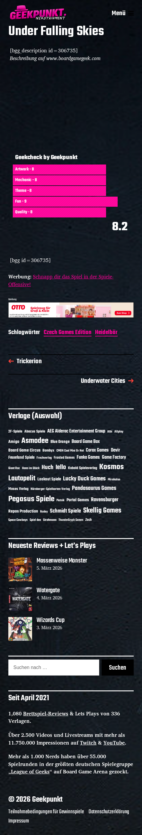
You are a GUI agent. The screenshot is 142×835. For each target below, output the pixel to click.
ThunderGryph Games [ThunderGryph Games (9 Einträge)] (71, 520)
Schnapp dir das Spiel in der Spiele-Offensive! (60, 280)
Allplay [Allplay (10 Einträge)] (118, 431)
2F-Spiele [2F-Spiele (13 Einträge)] (15, 432)
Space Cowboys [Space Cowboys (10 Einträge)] (18, 520)
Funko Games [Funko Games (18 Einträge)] (88, 457)
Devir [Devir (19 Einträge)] (115, 450)
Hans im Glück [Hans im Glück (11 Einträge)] (31, 468)
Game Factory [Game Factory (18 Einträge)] (114, 457)
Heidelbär (106, 333)
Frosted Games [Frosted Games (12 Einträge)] (64, 457)
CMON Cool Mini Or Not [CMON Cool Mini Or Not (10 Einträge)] (70, 450)
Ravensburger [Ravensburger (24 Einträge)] (105, 500)
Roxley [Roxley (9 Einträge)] (44, 512)
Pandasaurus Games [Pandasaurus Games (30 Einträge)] (94, 488)
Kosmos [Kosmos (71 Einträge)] (111, 467)
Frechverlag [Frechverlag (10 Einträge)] (44, 457)
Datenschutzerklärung (109, 811)
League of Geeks (30, 771)
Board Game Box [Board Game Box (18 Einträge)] (86, 441)
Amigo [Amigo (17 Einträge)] (13, 441)
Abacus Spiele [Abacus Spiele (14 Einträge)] (34, 431)
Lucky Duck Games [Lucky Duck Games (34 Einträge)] (84, 478)
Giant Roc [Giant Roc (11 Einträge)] (14, 468)
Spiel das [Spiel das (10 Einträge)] (35, 520)
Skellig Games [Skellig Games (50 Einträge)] (102, 510)
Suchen (117, 668)
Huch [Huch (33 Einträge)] (47, 467)
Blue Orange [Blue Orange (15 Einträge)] (60, 442)
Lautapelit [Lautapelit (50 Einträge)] (21, 478)
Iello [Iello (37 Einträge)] (61, 467)
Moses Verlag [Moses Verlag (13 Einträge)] (18, 489)
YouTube (114, 743)
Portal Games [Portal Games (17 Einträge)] (78, 500)
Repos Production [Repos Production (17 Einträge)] (23, 511)
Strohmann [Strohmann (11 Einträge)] (49, 520)
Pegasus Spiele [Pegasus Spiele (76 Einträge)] (31, 499)
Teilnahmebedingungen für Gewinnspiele (46, 811)
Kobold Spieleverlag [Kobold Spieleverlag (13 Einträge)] (82, 468)
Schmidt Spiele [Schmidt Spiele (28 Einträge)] (65, 511)
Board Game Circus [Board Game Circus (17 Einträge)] (24, 450)
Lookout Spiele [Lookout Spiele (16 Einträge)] (49, 479)
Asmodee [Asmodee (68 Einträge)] (34, 441)
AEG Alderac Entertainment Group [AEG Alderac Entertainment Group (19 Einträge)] (76, 431)
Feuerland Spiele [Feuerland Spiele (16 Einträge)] (21, 457)
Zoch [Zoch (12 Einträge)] (88, 520)
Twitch (88, 743)
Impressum (18, 821)
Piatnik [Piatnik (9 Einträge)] (60, 500)
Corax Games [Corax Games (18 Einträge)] (97, 450)
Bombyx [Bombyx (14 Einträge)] (48, 450)
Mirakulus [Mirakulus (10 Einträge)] (114, 479)
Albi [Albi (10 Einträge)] (109, 431)
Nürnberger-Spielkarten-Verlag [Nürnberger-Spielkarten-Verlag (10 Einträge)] (50, 489)
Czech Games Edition (67, 333)
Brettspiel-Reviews (45, 713)
